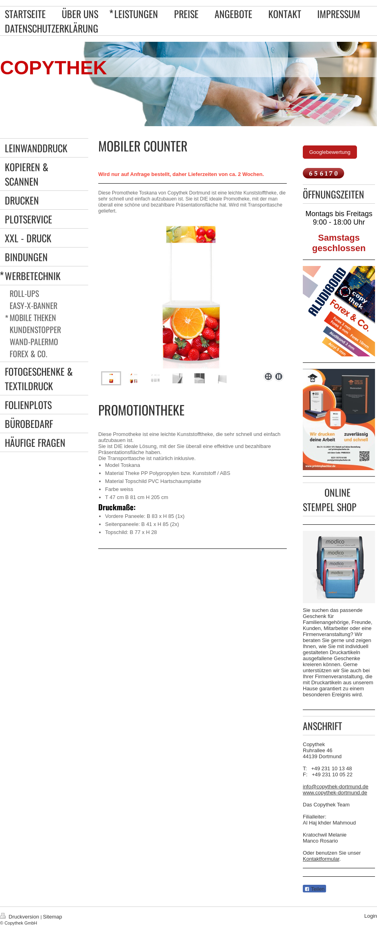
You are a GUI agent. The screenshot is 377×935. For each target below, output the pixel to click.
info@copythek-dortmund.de (336, 787)
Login (370, 916)
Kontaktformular (321, 859)
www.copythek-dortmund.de (335, 793)
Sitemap (52, 917)
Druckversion (20, 917)
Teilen (314, 889)
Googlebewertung (330, 152)
